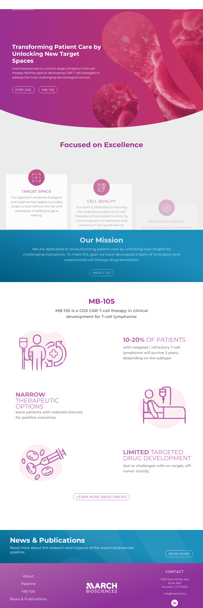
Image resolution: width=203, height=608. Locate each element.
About (84, 6)
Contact (174, 559)
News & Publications (143, 6)
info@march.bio (175, 581)
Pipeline (107, 6)
